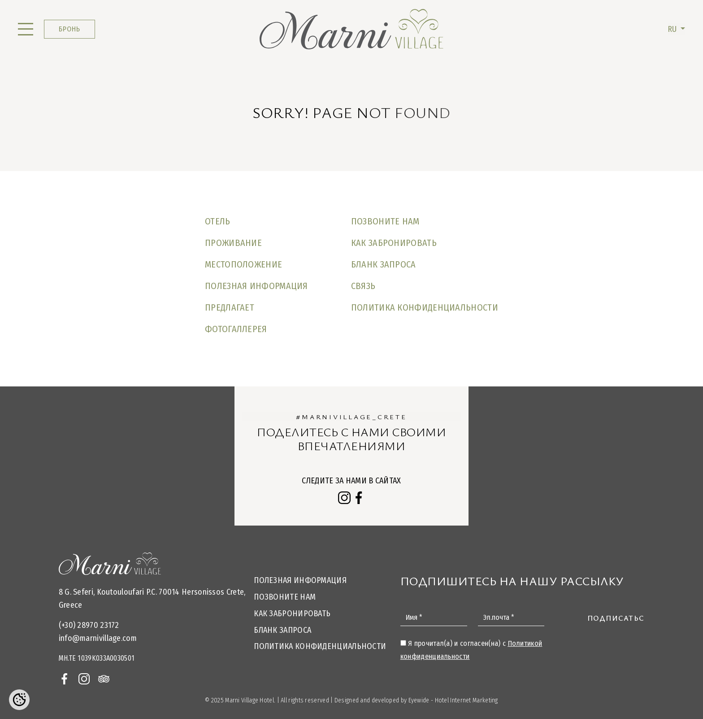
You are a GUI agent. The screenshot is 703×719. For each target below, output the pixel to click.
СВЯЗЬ (363, 286)
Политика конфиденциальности (424, 307)
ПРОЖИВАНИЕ (233, 242)
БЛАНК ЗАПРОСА (383, 264)
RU (673, 29)
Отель (217, 221)
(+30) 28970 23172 (89, 625)
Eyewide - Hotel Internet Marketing (453, 700)
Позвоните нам (385, 221)
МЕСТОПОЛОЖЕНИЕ (243, 264)
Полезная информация (256, 286)
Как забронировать (394, 242)
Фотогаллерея (236, 329)
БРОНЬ (69, 29)
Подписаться (618, 618)
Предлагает (229, 307)
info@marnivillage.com (98, 638)
